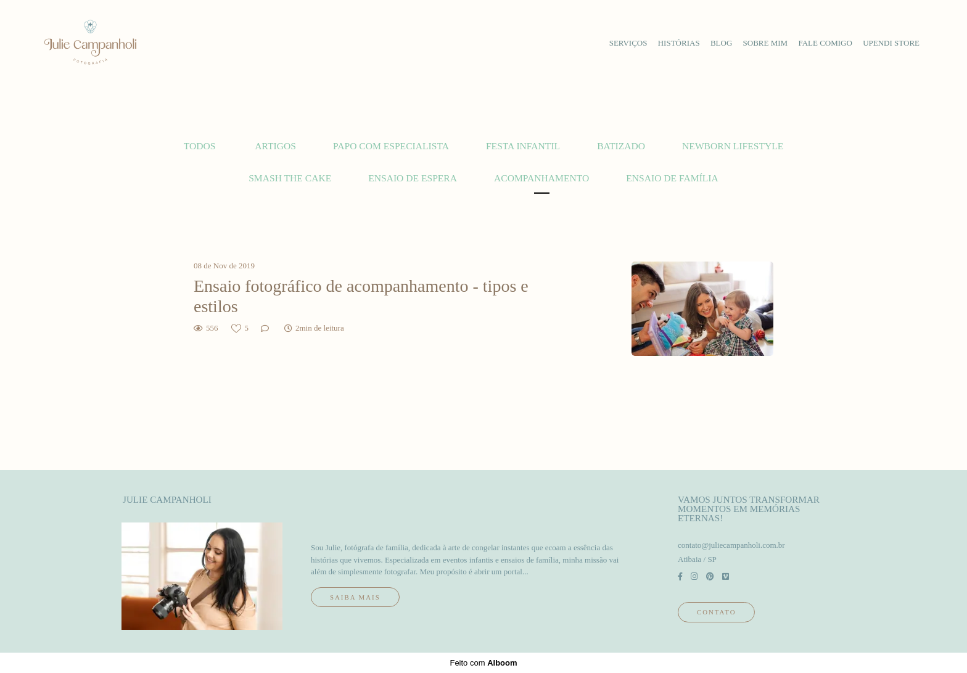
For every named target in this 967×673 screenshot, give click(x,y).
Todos (200, 146)
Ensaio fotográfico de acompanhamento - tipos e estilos (361, 296)
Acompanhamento (541, 178)
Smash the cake (290, 178)
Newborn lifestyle (732, 146)
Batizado (621, 146)
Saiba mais (355, 597)
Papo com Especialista (391, 146)
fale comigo (825, 42)
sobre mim (765, 42)
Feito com (483, 662)
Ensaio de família (672, 178)
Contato (716, 612)
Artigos (275, 146)
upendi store (891, 42)
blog (721, 42)
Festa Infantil (523, 146)
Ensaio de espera (412, 178)
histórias (679, 42)
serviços (628, 42)
